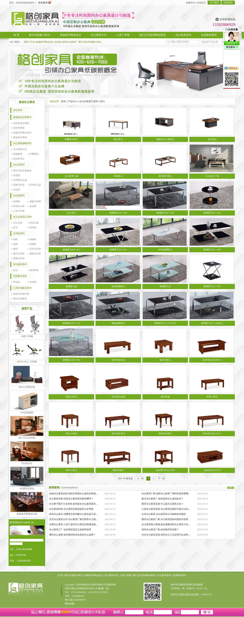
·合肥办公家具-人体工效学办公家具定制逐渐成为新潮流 (77, 524)
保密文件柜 (19, 258)
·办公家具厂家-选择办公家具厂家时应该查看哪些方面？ (169, 493)
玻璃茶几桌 (71, 286)
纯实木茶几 (118, 470)
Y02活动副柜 (27, 412)
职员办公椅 (19, 206)
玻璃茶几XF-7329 (118, 213)
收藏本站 (190, 2)
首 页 (60, 575)
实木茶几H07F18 (212, 470)
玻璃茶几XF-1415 (71, 249)
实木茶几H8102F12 (212, 433)
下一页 (161, 478)
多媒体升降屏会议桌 (27, 514)
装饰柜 (33, 239)
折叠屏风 (34, 154)
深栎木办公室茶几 (165, 139)
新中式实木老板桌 (22, 170)
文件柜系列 (19, 233)
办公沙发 (17, 222)
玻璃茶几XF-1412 (118, 249)
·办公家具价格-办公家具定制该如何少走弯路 (71, 509)
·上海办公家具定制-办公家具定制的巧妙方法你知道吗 (168, 509)
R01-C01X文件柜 (26, 438)
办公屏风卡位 (20, 149)
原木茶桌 (165, 396)
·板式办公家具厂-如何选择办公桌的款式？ (162, 498)
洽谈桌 (16, 175)
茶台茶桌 (17, 110)
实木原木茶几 (118, 433)
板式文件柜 (19, 253)
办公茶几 (71, 213)
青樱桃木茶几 (71, 139)
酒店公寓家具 (20, 298)
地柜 (15, 239)
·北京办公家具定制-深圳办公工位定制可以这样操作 (167, 534)
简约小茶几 (71, 470)
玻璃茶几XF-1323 (212, 286)
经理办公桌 (35, 184)
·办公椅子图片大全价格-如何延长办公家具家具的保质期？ (78, 503)
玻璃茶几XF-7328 (165, 213)
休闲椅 (16, 201)
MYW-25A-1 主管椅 (27, 361)
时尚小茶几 (212, 396)
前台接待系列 (20, 264)
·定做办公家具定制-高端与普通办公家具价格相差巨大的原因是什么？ (84, 493)
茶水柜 (33, 227)
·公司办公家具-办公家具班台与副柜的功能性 (163, 514)
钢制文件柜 (35, 253)
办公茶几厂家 (212, 176)
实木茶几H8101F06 (165, 470)
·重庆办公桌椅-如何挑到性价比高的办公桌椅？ (72, 534)
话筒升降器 (19, 128)
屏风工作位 (29, 42)
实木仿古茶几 (118, 360)
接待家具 (34, 270)
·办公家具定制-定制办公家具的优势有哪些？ (71, 498)
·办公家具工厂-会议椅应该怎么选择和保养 (70, 529)
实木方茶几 (165, 360)
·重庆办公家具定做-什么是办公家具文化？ (162, 503)
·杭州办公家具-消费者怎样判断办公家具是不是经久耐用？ (78, 514)
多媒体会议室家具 (22, 117)
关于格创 (214, 2)
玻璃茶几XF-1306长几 (212, 323)
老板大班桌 (19, 184)
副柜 (15, 244)
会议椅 (33, 206)
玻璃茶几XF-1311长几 (165, 323)
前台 (15, 270)
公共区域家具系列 (22, 288)
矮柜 (15, 249)
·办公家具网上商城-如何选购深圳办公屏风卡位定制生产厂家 (171, 524)
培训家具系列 (20, 276)
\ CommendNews (69, 487)
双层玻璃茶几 (118, 286)
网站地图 (69, 603)
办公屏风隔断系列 (22, 143)
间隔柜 (33, 244)
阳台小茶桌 (71, 433)
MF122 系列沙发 (27, 387)
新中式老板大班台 (73, 575)
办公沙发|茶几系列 (22, 217)
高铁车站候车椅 (21, 293)
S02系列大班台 (27, 488)
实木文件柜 (35, 249)
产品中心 (72, 101)
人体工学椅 (19, 211)
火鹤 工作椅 (27, 336)
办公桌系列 (19, 164)
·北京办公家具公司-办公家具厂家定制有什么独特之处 (76, 519)
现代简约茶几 (165, 176)
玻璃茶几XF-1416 (212, 213)
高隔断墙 (17, 154)
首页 (63, 101)
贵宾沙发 (34, 222)
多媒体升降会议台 (45, 42)
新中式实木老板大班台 (90, 42)
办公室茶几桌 (71, 176)
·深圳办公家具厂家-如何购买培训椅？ (160, 529)
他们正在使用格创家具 (144, 575)
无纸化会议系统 (21, 123)
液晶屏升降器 (20, 137)
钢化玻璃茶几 (118, 323)
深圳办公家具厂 (70, 42)
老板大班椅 (35, 201)
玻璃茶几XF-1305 (71, 360)
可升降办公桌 (20, 180)
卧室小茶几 (71, 396)
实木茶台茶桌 (118, 396)
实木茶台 (212, 139)
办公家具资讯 (164, 575)
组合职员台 (19, 158)
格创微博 (44, 2)
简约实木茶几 (165, 433)
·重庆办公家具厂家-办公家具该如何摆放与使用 (164, 519)
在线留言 (201, 2)
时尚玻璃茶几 (165, 249)
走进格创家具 (179, 575)
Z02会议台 (27, 463)
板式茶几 (118, 139)
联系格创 (228, 2)
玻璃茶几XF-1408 (212, 249)
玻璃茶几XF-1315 (71, 323)
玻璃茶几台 (165, 286)
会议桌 (58, 42)
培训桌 (16, 282)
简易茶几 (118, 176)
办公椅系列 (19, 195)
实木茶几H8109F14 (212, 360)
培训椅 (33, 282)
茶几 (15, 227)
